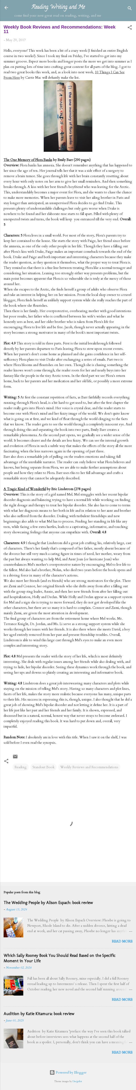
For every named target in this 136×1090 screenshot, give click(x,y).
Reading (21, 767)
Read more (122, 941)
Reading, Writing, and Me (58, 7)
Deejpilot (77, 1081)
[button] (129, 28)
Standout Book (43, 767)
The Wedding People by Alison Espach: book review (48, 902)
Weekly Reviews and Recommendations (89, 767)
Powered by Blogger (68, 1072)
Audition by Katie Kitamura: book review (39, 1013)
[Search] (129, 9)
